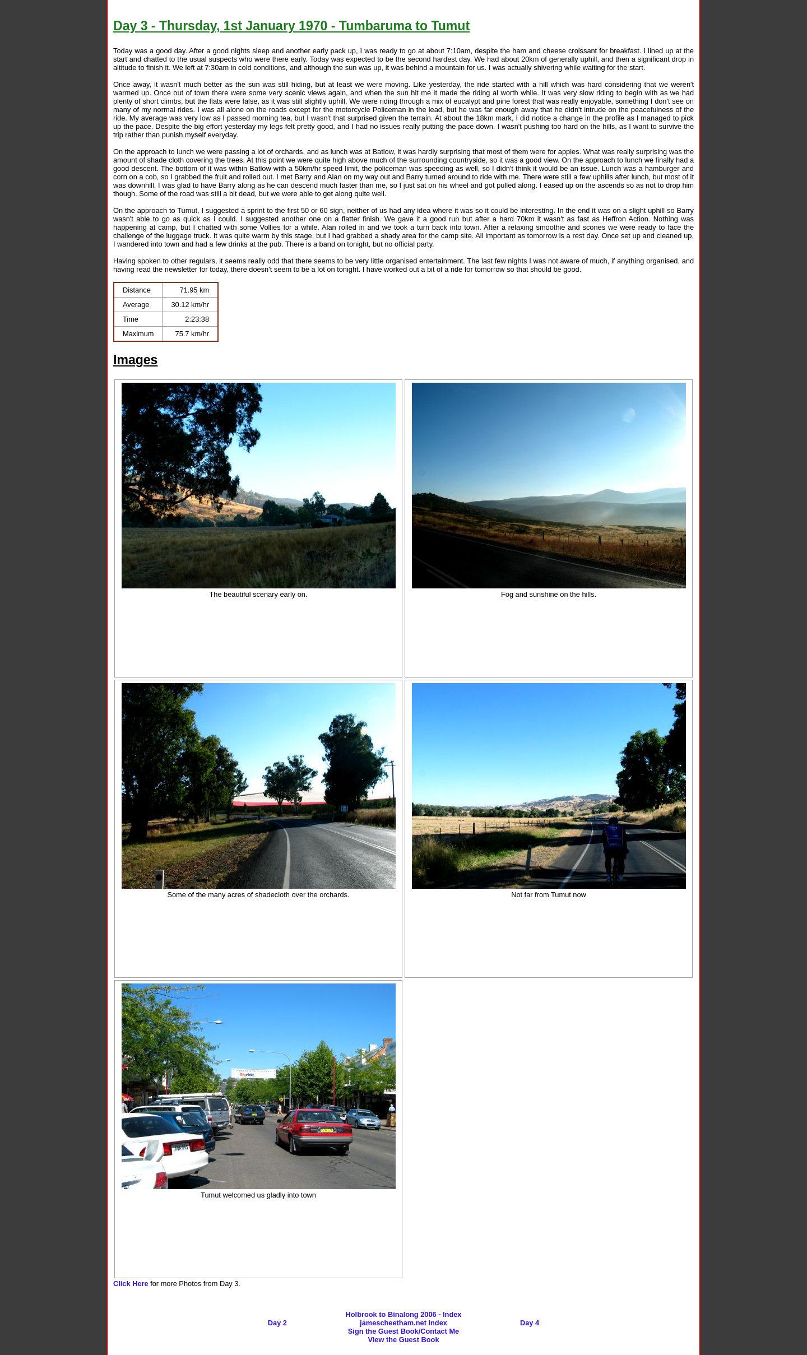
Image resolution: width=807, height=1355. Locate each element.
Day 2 (277, 1323)
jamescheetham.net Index (403, 1323)
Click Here (131, 1283)
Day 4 (529, 1323)
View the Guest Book (403, 1339)
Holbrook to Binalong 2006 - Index (404, 1314)
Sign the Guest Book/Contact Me (403, 1331)
